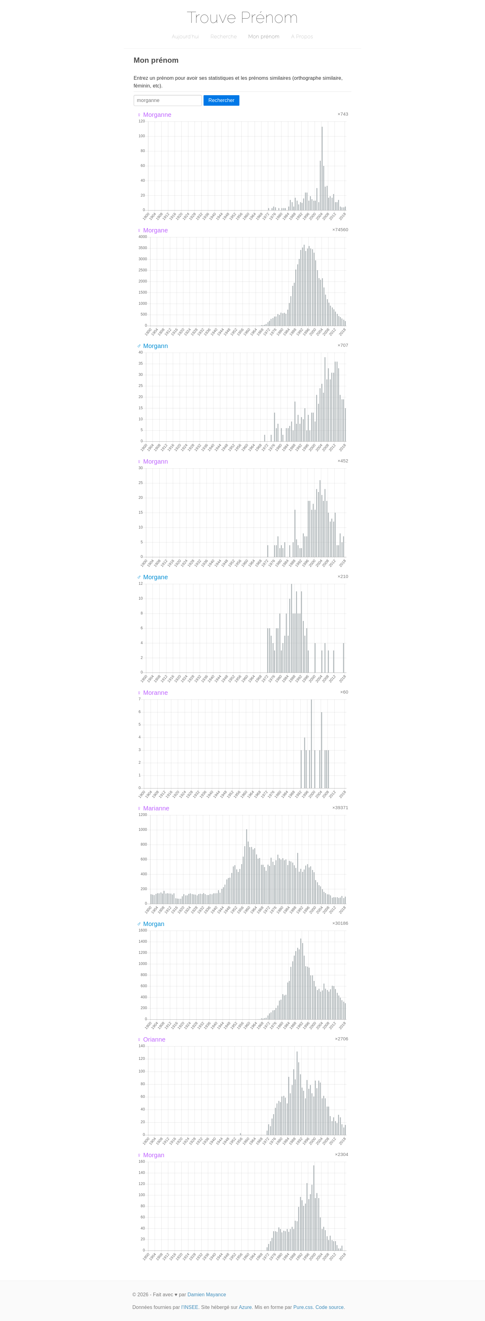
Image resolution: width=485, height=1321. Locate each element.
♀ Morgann (152, 461)
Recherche (224, 37)
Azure (245, 1307)
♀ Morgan (151, 1155)
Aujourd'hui (185, 37)
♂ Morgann (152, 345)
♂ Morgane (152, 577)
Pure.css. (303, 1307)
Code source (329, 1307)
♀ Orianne (151, 1039)
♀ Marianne (153, 808)
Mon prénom (264, 37)
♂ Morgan (151, 923)
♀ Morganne (154, 114)
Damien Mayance (206, 1294)
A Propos (302, 37)
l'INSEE (189, 1307)
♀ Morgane (152, 230)
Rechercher (221, 100)
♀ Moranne (152, 692)
